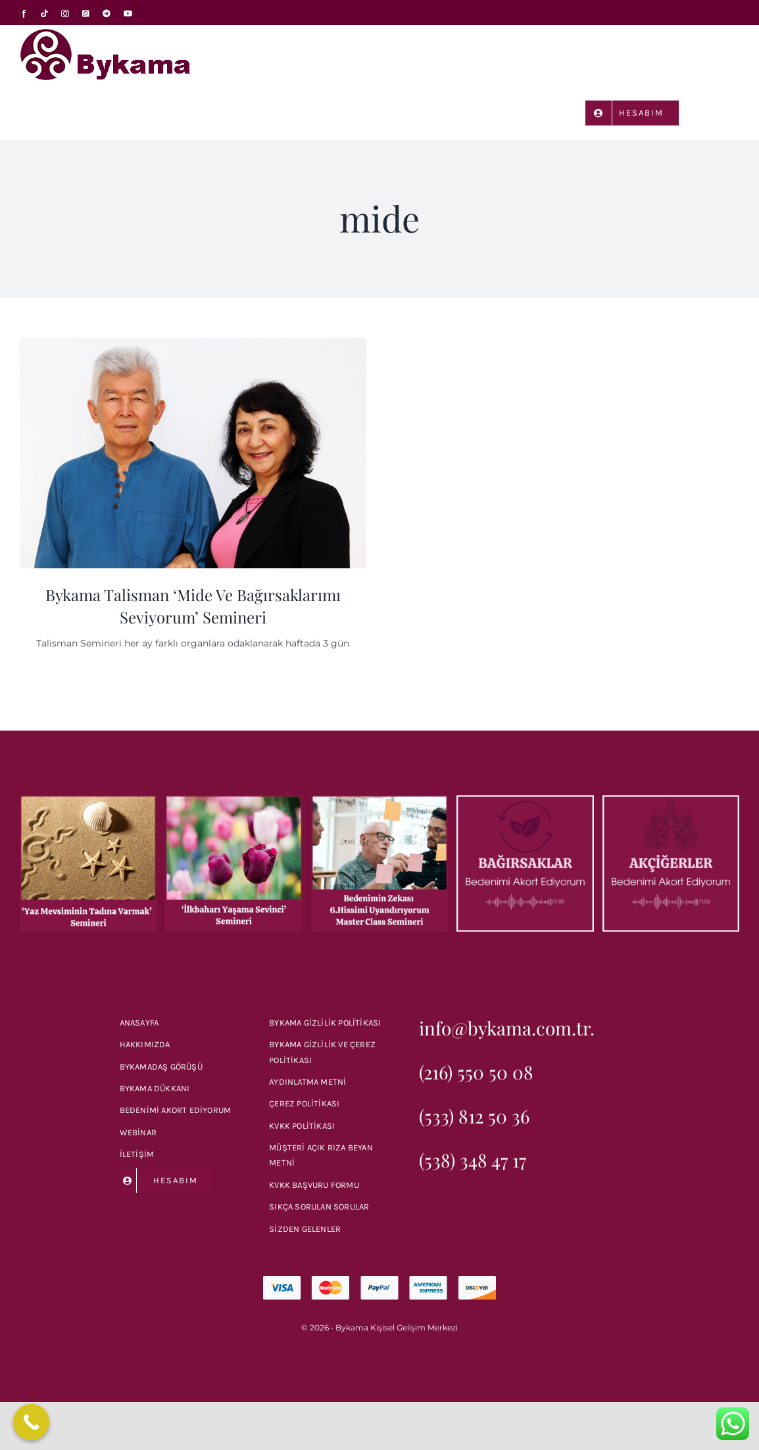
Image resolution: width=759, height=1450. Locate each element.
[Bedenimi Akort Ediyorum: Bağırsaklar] (524, 801)
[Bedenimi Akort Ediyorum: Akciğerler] (670, 801)
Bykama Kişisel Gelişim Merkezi (396, 1327)
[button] (720, 112)
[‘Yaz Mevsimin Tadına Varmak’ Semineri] (88, 801)
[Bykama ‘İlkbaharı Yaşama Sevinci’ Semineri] (233, 801)
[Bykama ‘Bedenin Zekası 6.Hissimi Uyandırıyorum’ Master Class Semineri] (379, 801)
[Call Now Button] (31, 1422)
